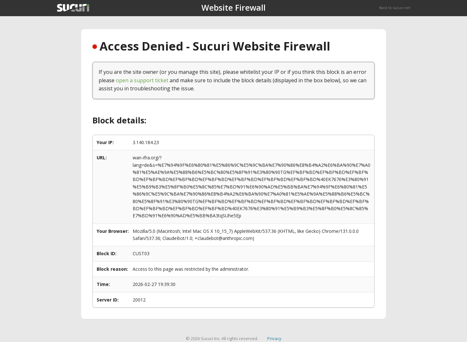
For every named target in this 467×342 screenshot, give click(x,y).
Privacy (274, 338)
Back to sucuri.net (394, 7)
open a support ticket (142, 80)
